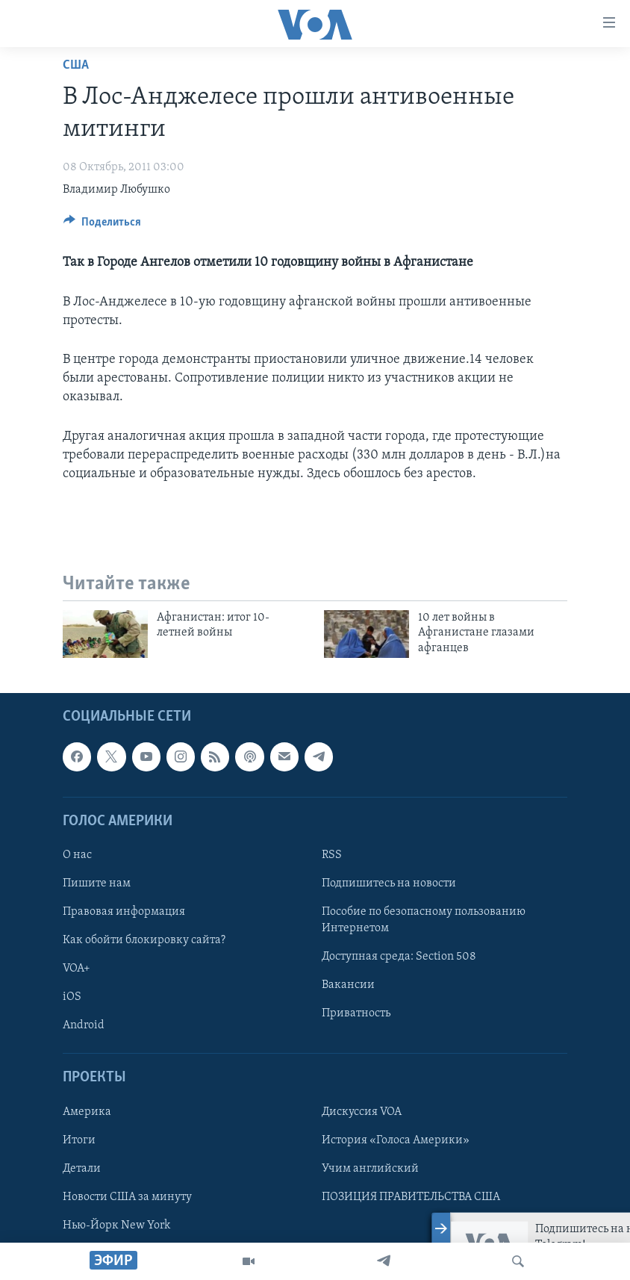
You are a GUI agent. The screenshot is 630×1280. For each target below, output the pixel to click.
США (76, 65)
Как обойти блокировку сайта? (144, 940)
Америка (87, 1112)
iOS (72, 997)
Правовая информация (124, 912)
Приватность (356, 1013)
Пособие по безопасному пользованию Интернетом (423, 920)
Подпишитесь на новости (389, 883)
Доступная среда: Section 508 (399, 957)
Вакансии (348, 985)
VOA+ (76, 969)
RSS (332, 855)
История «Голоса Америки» (396, 1140)
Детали (82, 1169)
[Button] (102, 225)
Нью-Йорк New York (116, 1225)
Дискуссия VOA (362, 1112)
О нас (77, 855)
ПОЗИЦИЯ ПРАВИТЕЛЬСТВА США (411, 1197)
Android (84, 1025)
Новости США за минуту (127, 1197)
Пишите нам (97, 883)
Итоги (79, 1140)
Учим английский (370, 1169)
